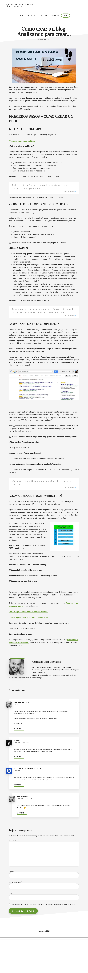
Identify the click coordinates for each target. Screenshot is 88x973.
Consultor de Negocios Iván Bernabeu (19, 5)
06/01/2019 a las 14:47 (21, 776)
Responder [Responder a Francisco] (19, 791)
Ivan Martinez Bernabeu (24, 737)
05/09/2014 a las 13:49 (21, 738)
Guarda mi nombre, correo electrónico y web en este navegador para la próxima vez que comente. (43, 939)
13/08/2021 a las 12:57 (21, 804)
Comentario (13, 875)
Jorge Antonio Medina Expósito (28, 803)
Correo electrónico (15, 916)
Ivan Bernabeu (23, 831)
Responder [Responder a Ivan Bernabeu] (22, 847)
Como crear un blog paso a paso (22, 639)
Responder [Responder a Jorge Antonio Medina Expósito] (19, 819)
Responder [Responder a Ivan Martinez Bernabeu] (19, 763)
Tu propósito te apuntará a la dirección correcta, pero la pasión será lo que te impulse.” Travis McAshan (43, 328)
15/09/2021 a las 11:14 (24, 832)
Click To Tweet (69, 197)
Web (10, 928)
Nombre (12, 905)
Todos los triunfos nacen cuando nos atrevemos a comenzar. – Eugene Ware (39, 193)
